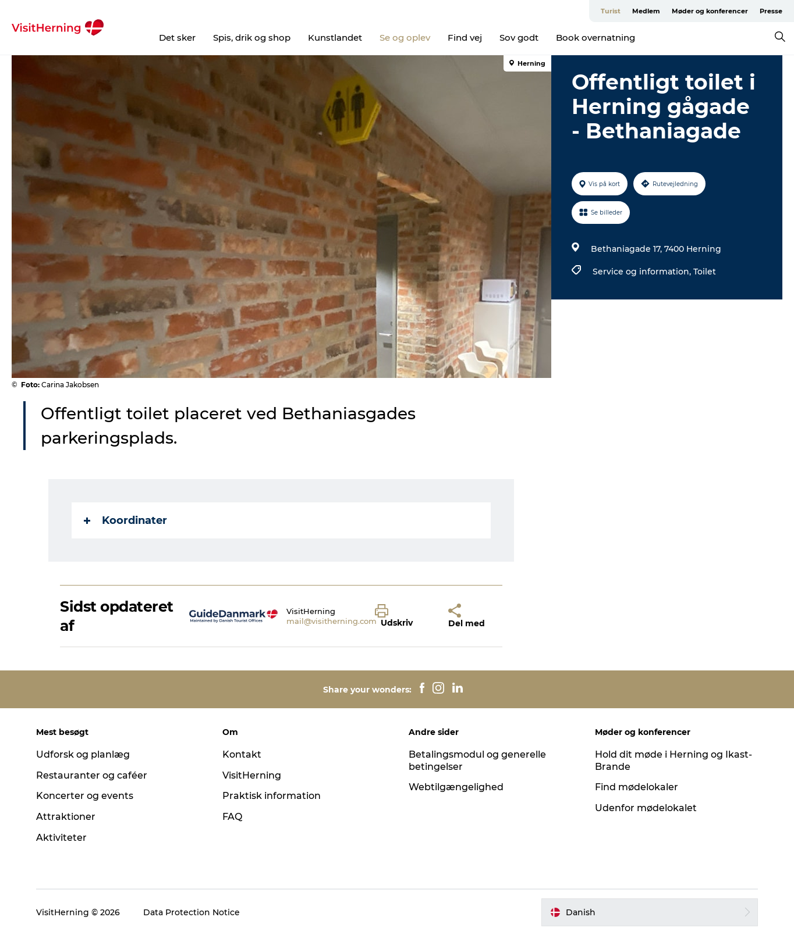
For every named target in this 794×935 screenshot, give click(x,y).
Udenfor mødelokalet (646, 807)
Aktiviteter (61, 837)
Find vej (465, 37)
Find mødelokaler (636, 787)
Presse (771, 11)
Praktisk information (271, 795)
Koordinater (125, 520)
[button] (403, 616)
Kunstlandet (335, 37)
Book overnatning (595, 37)
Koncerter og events (84, 795)
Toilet (704, 271)
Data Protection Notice (191, 912)
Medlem (646, 11)
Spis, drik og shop (251, 37)
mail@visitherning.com (331, 621)
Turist (611, 11)
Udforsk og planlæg (83, 754)
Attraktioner (65, 816)
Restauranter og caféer (91, 775)
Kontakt (241, 754)
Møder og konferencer (710, 11)
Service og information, (643, 271)
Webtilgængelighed (456, 787)
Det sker (177, 37)
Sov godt (518, 37)
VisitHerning (251, 775)
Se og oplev (405, 37)
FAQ (232, 816)
